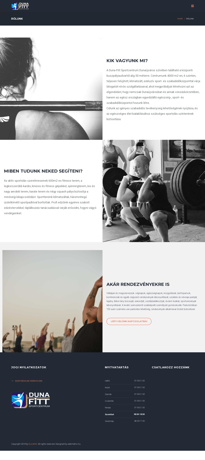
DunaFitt (33, 444)
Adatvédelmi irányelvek (28, 381)
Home (180, 19)
